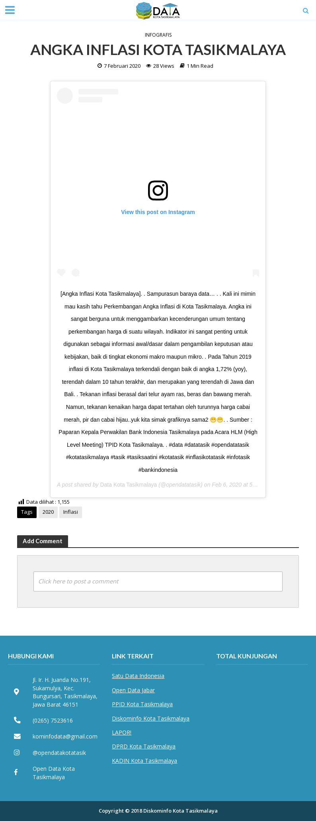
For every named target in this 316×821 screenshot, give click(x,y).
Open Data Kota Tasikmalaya (54, 772)
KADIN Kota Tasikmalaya (144, 760)
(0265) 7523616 (53, 720)
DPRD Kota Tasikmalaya (144, 746)
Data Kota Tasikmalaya (128, 484)
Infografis (158, 35)
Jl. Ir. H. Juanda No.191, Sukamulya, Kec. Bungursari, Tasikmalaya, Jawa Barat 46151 (65, 692)
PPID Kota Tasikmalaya (142, 704)
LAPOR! (121, 732)
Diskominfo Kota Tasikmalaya (150, 718)
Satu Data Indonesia (138, 676)
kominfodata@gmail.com (65, 736)
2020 (48, 511)
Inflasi (70, 511)
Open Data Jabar (133, 690)
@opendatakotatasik (59, 752)
